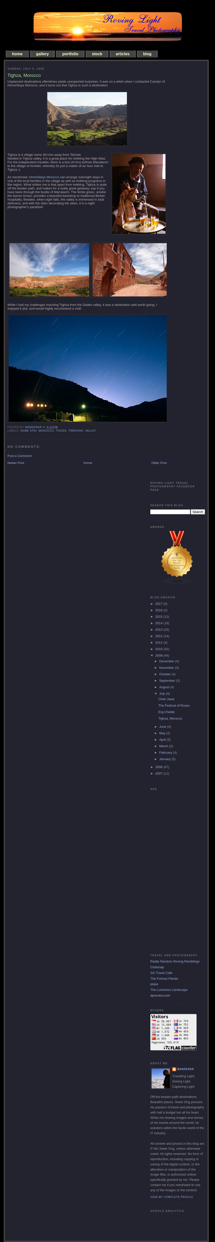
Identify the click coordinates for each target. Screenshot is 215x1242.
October (165, 674)
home (17, 54)
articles (123, 54)
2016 (159, 610)
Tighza (61, 430)
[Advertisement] (170, 867)
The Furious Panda (164, 978)
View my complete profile (171, 1197)
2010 (159, 649)
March (164, 746)
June (163, 727)
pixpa (154, 984)
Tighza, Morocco (170, 718)
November (167, 668)
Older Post (159, 463)
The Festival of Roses (174, 705)
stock (97, 54)
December (167, 661)
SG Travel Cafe (161, 973)
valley (90, 430)
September (167, 680)
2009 (159, 655)
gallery (42, 54)
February (166, 752)
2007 (159, 773)
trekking (75, 430)
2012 (159, 636)
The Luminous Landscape (169, 990)
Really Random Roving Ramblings (175, 961)
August (164, 687)
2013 (159, 629)
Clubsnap (157, 967)
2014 (159, 623)
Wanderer (185, 1069)
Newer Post (15, 463)
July (162, 693)
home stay (28, 430)
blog (147, 54)
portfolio (70, 54)
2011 (159, 642)
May (162, 733)
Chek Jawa (166, 699)
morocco (46, 430)
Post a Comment (19, 456)
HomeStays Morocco (44, 177)
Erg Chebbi (166, 712)
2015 (159, 617)
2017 (159, 604)
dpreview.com (160, 995)
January (165, 759)
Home (88, 463)
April (163, 739)
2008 (159, 767)
